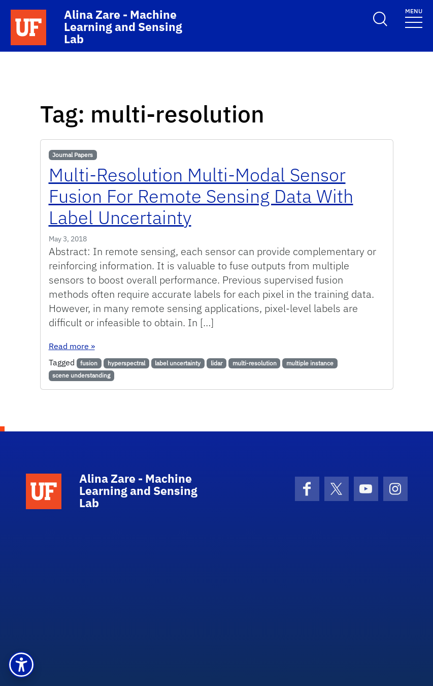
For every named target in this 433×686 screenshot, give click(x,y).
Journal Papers (72, 155)
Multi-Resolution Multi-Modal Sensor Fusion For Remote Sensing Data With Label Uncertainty (201, 196)
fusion (88, 363)
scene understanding (81, 375)
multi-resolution (254, 363)
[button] (21, 664)
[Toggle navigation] (413, 17)
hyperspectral (126, 363)
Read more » (72, 346)
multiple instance (310, 363)
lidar (216, 363)
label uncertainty (178, 363)
